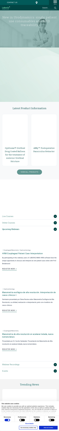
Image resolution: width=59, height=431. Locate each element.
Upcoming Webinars (10, 229)
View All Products (29, 172)
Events (5, 371)
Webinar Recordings (10, 364)
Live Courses (7, 216)
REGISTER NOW (8, 269)
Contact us (12, 2)
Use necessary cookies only (28, 427)
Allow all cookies (48, 427)
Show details (29, 423)
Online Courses (8, 223)
